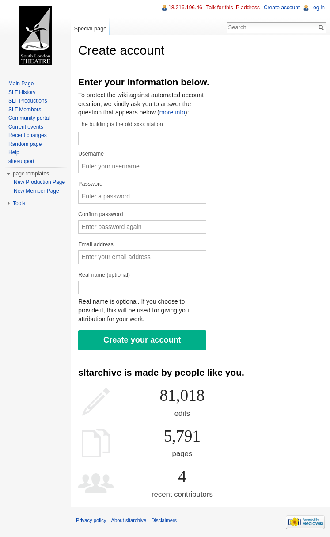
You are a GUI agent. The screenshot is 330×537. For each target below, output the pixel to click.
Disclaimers (164, 520)
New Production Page (39, 182)
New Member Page (36, 191)
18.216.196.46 (185, 7)
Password (90, 184)
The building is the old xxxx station (120, 124)
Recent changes (27, 135)
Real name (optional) (104, 275)
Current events (25, 127)
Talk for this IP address (233, 7)
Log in (317, 7)
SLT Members (24, 110)
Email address (96, 244)
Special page (90, 28)
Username (91, 154)
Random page (25, 144)
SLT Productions (27, 101)
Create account (282, 7)
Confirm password (100, 214)
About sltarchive (129, 520)
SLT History (22, 92)
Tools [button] (19, 203)
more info (172, 112)
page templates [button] (31, 174)
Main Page (21, 83)
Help (13, 152)
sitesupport (21, 161)
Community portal (29, 118)
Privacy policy (91, 520)
